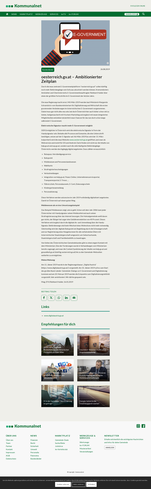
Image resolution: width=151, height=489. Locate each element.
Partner (9, 446)
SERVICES (54, 14)
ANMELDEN (132, 14)
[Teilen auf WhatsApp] (59, 298)
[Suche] (143, 14)
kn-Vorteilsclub (61, 449)
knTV (63, 14)
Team (8, 443)
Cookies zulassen (63, 484)
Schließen (91, 484)
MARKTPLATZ (26, 14)
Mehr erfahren (78, 484)
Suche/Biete (60, 443)
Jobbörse (59, 446)
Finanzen (34, 440)
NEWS (14, 14)
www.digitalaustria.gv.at (54, 315)
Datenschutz (11, 458)
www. (78, 140)
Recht (32, 443)
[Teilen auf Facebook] (43, 298)
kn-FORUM (74, 14)
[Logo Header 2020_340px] (21, 6)
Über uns (9, 440)
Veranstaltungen (86, 451)
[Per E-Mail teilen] (74, 298)
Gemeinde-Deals (62, 440)
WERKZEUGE (41, 14)
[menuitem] (143, 14)
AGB (8, 455)
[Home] (7, 14)
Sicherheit (34, 446)
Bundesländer (36, 458)
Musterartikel (85, 448)
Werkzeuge (84, 442)
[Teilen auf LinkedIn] (66, 298)
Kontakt (9, 449)
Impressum (10, 452)
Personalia (34, 452)
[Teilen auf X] (51, 298)
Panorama (34, 455)
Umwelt (33, 449)
